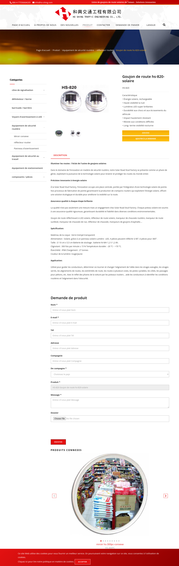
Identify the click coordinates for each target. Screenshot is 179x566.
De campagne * (59, 368)
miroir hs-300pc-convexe (110, 546)
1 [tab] (82, 119)
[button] (166, 496)
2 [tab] (86, 119)
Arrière (145, 133)
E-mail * (55, 317)
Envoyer (58, 442)
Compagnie (57, 355)
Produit (88, 25)
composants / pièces (22, 176)
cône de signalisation (22, 90)
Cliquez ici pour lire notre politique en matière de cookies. (46, 561)
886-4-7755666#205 (21, 2)
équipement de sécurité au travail (25, 158)
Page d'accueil (21, 25)
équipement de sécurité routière (78, 50)
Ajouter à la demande (146, 138)
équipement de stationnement (27, 168)
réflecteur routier (104, 50)
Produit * (55, 382)
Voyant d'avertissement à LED (27, 116)
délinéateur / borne (22, 99)
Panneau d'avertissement (26, 148)
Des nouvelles (69, 25)
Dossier (55, 412)
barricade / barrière (22, 107)
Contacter (103, 25)
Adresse (55, 342)
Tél (52, 330)
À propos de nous (45, 25)
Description (60, 155)
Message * (56, 394)
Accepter (82, 562)
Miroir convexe (21, 136)
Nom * (54, 304)
